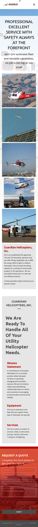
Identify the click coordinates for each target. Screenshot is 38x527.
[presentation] (17, 502)
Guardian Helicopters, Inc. (21, 523)
